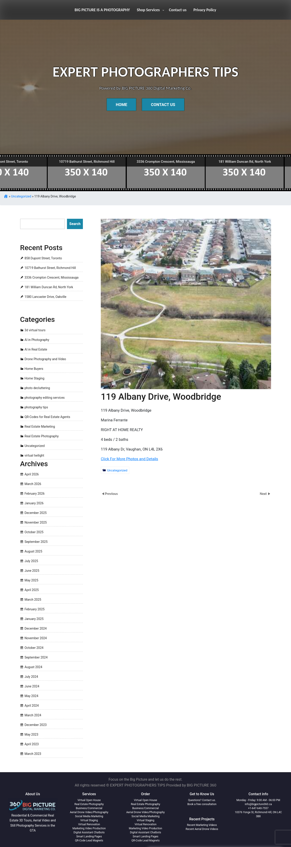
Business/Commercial (89, 808)
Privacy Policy (204, 9)
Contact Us (163, 104)
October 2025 (34, 532)
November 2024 (36, 638)
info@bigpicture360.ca (258, 804)
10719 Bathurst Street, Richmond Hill (50, 268)
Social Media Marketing (89, 816)
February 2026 (35, 493)
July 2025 (31, 561)
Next (264, 494)
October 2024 (34, 648)
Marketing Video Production (89, 828)
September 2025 (36, 542)
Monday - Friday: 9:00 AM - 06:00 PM (258, 800)
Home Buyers (34, 368)
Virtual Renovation (89, 824)
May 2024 (31, 696)
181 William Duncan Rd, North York (49, 287)
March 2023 (33, 754)
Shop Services (148, 9)
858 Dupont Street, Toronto (43, 258)
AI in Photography (37, 340)
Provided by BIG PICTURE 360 (191, 785)
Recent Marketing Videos (202, 825)
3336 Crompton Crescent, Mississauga (52, 277)
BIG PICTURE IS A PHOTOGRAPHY (102, 9)
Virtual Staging (89, 820)
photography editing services (45, 397)
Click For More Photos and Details (119, 458)
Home (121, 104)
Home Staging (35, 378)
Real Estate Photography (42, 436)
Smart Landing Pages (89, 836)
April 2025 (32, 590)
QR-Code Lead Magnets (89, 840)
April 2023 (32, 744)
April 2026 (32, 474)
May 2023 (31, 734)
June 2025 (32, 570)
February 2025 (35, 609)
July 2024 (31, 676)
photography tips (36, 407)
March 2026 (33, 484)
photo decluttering (37, 388)
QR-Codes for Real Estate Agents (47, 417)
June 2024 (32, 686)
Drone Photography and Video (45, 359)
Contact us (177, 9)
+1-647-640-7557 (258, 808)
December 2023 (36, 725)
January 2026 (34, 503)
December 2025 (36, 513)
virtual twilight (34, 455)
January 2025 (34, 619)
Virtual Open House (89, 800)
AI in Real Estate (36, 349)
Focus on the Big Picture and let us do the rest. (146, 779)
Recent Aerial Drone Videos (202, 829)
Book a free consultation (201, 804)
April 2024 (32, 705)
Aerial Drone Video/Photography (89, 812)
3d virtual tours (35, 330)
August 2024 (33, 667)
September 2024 (36, 657)
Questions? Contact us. (202, 800)
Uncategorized (21, 196)
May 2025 (31, 580)
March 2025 (33, 599)
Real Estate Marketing (40, 426)
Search (74, 224)
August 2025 (33, 551)
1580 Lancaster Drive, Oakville (46, 297)
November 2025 (36, 522)
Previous (111, 494)
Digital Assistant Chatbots (89, 832)
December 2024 (36, 628)
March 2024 (33, 715)
